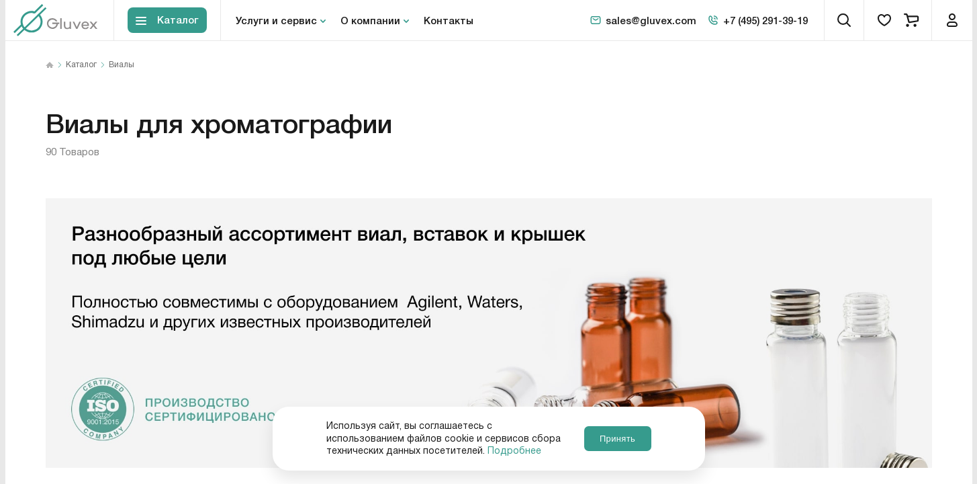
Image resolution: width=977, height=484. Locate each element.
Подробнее (514, 451)
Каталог (81, 65)
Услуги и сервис (276, 20)
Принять (617, 439)
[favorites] (884, 20)
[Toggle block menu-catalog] (167, 20)
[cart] (911, 20)
